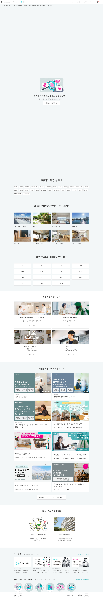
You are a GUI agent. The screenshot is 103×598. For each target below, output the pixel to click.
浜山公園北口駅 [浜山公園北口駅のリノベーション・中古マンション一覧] (17, 193)
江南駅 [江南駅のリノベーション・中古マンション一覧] (54, 186)
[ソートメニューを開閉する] (15, 595)
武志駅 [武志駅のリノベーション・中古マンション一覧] (15, 190)
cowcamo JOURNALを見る (82, 579)
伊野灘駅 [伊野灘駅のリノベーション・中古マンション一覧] (75, 190)
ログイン (88, 2)
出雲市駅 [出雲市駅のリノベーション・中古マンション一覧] (27, 186)
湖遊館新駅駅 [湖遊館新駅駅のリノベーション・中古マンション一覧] (57, 190)
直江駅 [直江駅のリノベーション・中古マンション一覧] (21, 186)
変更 (86, 595)
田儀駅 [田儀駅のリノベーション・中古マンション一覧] (65, 186)
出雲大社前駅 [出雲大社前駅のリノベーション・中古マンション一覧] (27, 193)
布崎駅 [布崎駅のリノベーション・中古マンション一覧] (49, 190)
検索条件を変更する (51, 103)
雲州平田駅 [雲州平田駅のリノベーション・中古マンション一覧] (43, 190)
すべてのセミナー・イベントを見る (51, 497)
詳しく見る (32, 325)
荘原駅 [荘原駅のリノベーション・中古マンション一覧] (15, 186)
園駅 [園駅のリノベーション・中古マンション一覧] (63, 190)
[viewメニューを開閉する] (20, 595)
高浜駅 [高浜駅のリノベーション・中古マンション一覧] (80, 190)
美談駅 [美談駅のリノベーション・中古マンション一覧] (31, 190)
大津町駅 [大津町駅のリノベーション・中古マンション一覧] (86, 186)
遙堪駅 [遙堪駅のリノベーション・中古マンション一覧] (85, 190)
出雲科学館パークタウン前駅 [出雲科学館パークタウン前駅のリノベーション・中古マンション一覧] (75, 186)
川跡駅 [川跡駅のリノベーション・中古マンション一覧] (21, 190)
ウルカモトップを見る (83, 554)
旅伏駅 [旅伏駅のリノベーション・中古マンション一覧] (37, 190)
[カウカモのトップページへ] (12, 2)
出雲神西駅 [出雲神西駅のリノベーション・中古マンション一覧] (48, 186)
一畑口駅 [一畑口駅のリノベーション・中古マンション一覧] (68, 190)
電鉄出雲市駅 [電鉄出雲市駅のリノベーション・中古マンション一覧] (34, 186)
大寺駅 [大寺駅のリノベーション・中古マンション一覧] (26, 190)
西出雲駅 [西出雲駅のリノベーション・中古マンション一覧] (42, 186)
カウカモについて (74, 2)
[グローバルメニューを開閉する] (101, 2)
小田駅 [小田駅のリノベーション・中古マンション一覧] (60, 186)
